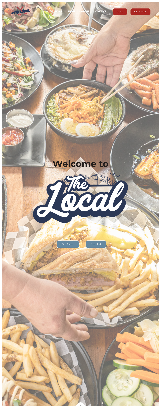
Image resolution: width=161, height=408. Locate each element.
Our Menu (68, 244)
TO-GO (120, 11)
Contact (100, 11)
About (85, 11)
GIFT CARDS (140, 11)
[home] (20, 11)
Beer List (96, 244)
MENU (71, 11)
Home (58, 11)
